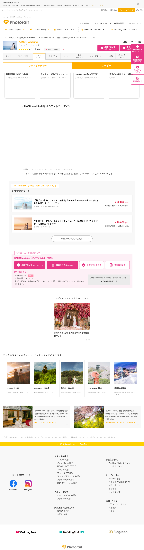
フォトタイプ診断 (65, 473)
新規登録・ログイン (88, 23)
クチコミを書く (51, 49)
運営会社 (112, 488)
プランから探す (64, 469)
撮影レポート (79, 56)
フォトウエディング (126, 10)
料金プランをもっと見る (75, 238)
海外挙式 (113, 10)
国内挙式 (104, 10)
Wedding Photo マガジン (124, 29)
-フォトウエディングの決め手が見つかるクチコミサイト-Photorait (16, 22)
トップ (8, 56)
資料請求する (137, 79)
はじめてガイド (133, 23)
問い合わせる (21, 272)
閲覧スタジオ (63, 511)
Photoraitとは (114, 479)
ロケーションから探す (67, 495)
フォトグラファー (96, 56)
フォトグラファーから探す (69, 476)
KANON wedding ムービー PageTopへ (74, 444)
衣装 (111, 56)
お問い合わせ (114, 485)
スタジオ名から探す (66, 479)
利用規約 (112, 508)
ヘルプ (111, 511)
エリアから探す (64, 459)
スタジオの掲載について (119, 482)
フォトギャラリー (38, 65)
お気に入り (62, 514)
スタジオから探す (65, 498)
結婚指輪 (139, 10)
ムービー (106, 65)
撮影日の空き (137, 59)
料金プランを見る (137, 69)
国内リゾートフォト (64, 29)
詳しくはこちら (97, 5)
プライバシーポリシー (118, 504)
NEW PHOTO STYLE (92, 29)
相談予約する (137, 48)
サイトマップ (114, 492)
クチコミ (66, 56)
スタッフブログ (121, 56)
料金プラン (53, 56)
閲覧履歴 (119, 23)
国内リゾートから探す (67, 483)
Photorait (72, 547)
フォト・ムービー (39, 56)
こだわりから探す (65, 463)
